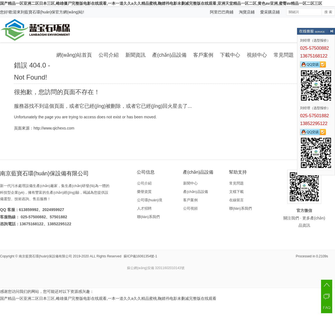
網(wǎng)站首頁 (74, 55)
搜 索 (328, 12)
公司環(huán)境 (149, 200)
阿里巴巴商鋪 (221, 12)
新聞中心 (190, 183)
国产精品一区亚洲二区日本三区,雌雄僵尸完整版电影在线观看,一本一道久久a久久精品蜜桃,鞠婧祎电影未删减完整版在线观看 (108, 298)
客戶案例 (203, 55)
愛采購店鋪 (270, 12)
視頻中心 (257, 55)
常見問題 (284, 55)
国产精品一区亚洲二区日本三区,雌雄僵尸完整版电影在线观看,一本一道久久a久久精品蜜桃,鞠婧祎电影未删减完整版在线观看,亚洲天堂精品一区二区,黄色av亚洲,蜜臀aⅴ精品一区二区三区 (161, 3)
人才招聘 (144, 208)
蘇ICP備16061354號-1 (140, 256)
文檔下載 (236, 192)
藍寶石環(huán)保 (40, 12)
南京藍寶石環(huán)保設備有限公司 (45, 256)
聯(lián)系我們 (148, 217)
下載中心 (230, 55)
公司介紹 (109, 55)
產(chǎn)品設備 (169, 55)
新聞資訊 (135, 55)
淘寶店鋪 (247, 12)
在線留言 (236, 200)
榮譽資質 (144, 192)
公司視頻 (190, 208)
